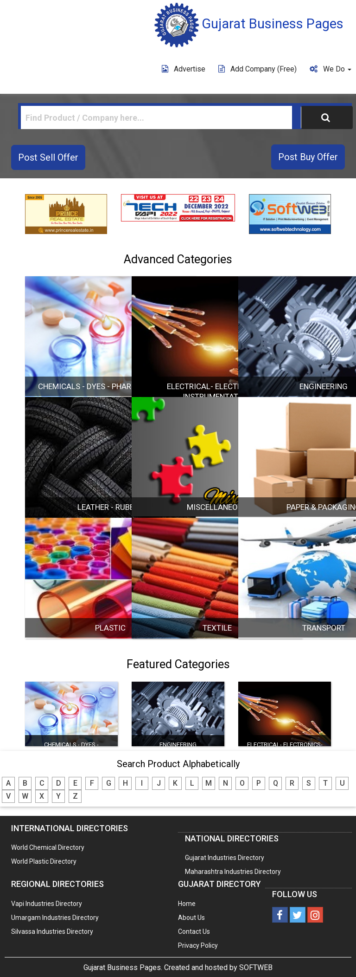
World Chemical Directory (47, 847)
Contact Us (194, 931)
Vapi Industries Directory (46, 903)
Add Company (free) (257, 69)
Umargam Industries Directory (55, 917)
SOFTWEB (256, 967)
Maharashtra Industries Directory (233, 871)
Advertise (183, 69)
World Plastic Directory (43, 861)
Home (187, 903)
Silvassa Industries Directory (52, 931)
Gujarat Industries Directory (224, 857)
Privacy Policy (198, 945)
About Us (191, 917)
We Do (330, 69)
